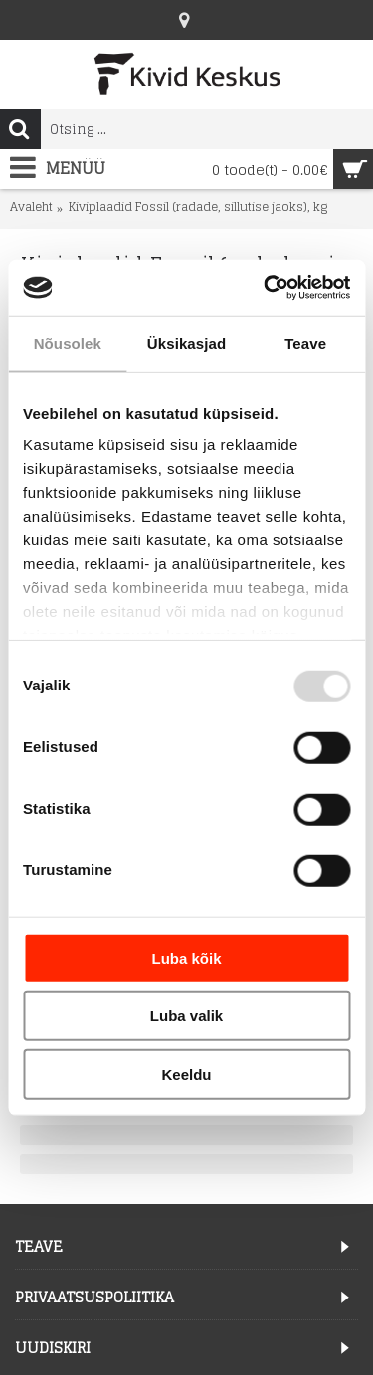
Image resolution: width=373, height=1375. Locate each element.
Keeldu (186, 1073)
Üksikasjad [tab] (186, 342)
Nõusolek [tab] (67, 342)
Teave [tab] (305, 342)
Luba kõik (186, 957)
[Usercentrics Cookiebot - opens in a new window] (265, 288)
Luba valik (186, 1015)
